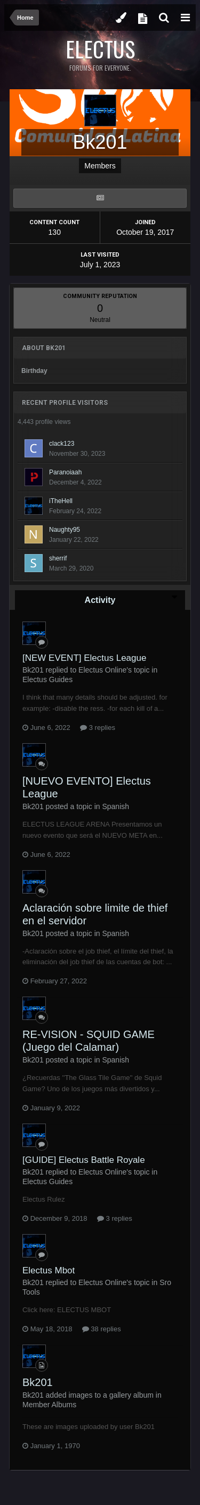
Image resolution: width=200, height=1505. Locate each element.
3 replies (97, 728)
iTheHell (61, 501)
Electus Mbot (48, 1270)
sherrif (58, 558)
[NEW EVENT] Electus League (84, 658)
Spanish (115, 806)
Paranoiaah (65, 472)
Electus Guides (47, 679)
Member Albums (49, 1404)
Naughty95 (64, 529)
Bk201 (37, 1382)
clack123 (61, 443)
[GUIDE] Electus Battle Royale (83, 1160)
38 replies (101, 1329)
